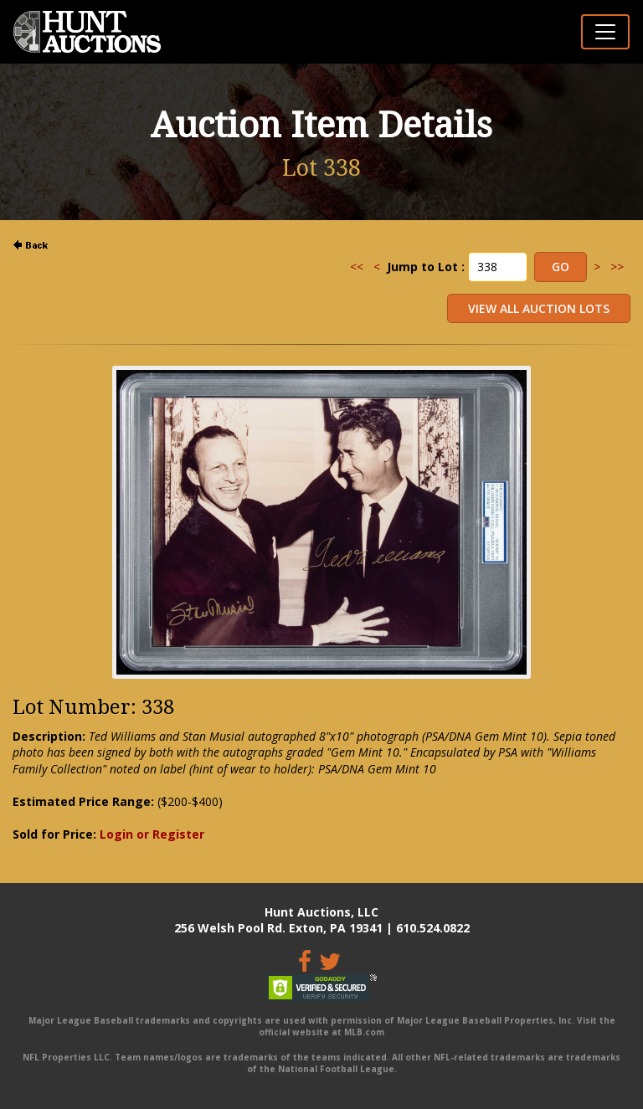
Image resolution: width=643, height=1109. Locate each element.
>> (617, 267)
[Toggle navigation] (605, 31)
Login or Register (152, 834)
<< (356, 267)
